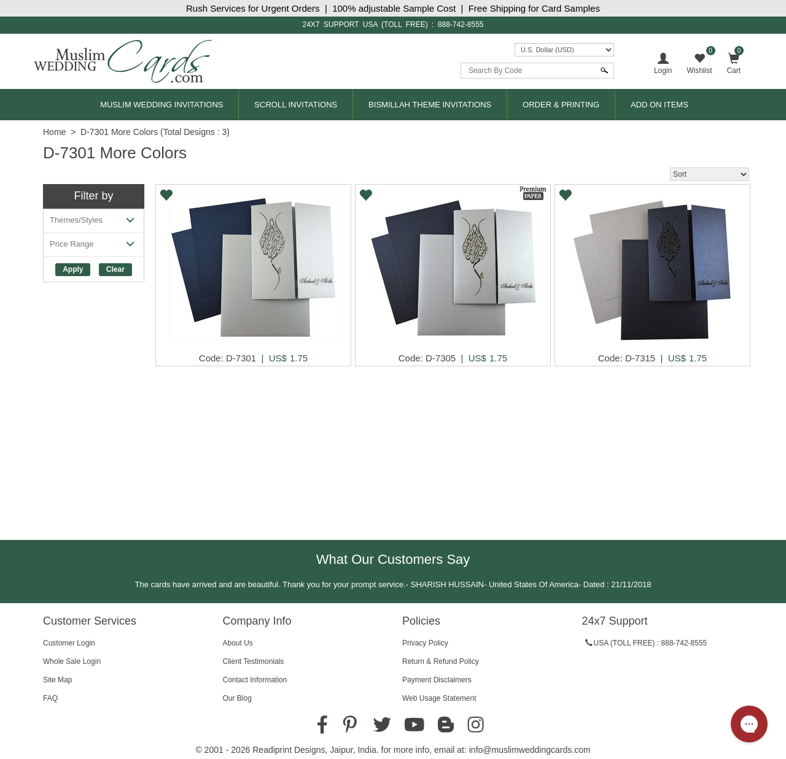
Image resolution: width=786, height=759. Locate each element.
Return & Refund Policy (440, 661)
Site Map (57, 680)
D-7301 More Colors (119, 132)
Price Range (94, 246)
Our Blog (237, 698)
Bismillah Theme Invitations (429, 104)
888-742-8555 (461, 24)
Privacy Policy (425, 643)
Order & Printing (561, 104)
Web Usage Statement (439, 698)
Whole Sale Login (72, 661)
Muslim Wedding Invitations (161, 104)
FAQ (50, 698)
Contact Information (255, 680)
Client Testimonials (253, 661)
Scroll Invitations (295, 104)
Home (54, 132)
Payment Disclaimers (437, 680)
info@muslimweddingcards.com (530, 750)
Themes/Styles (94, 222)
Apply (73, 269)
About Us (238, 643)
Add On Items (659, 104)
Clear (115, 269)
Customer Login (69, 643)
